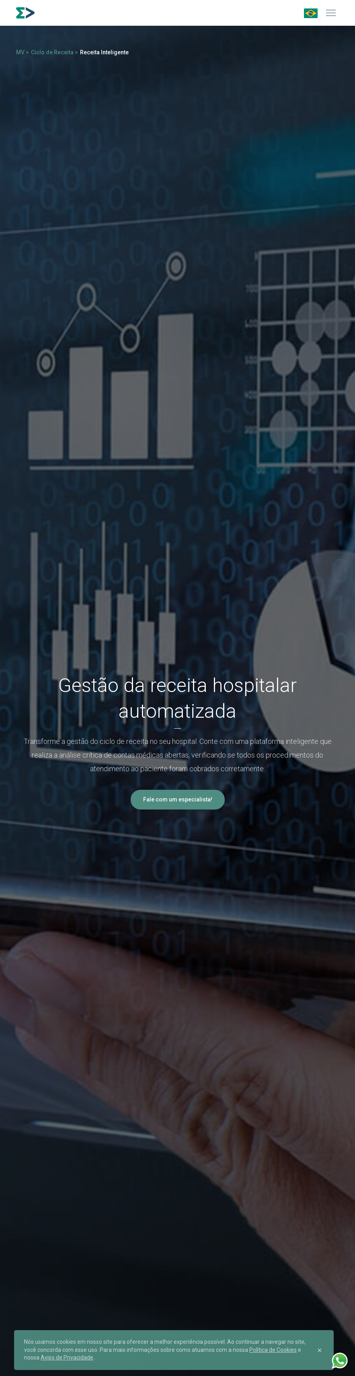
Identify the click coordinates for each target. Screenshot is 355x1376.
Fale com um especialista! (177, 799)
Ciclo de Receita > (54, 52)
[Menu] (331, 13)
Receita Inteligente (104, 52)
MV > (22, 52)
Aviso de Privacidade (67, 1357)
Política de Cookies (273, 1350)
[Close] (320, 1350)
